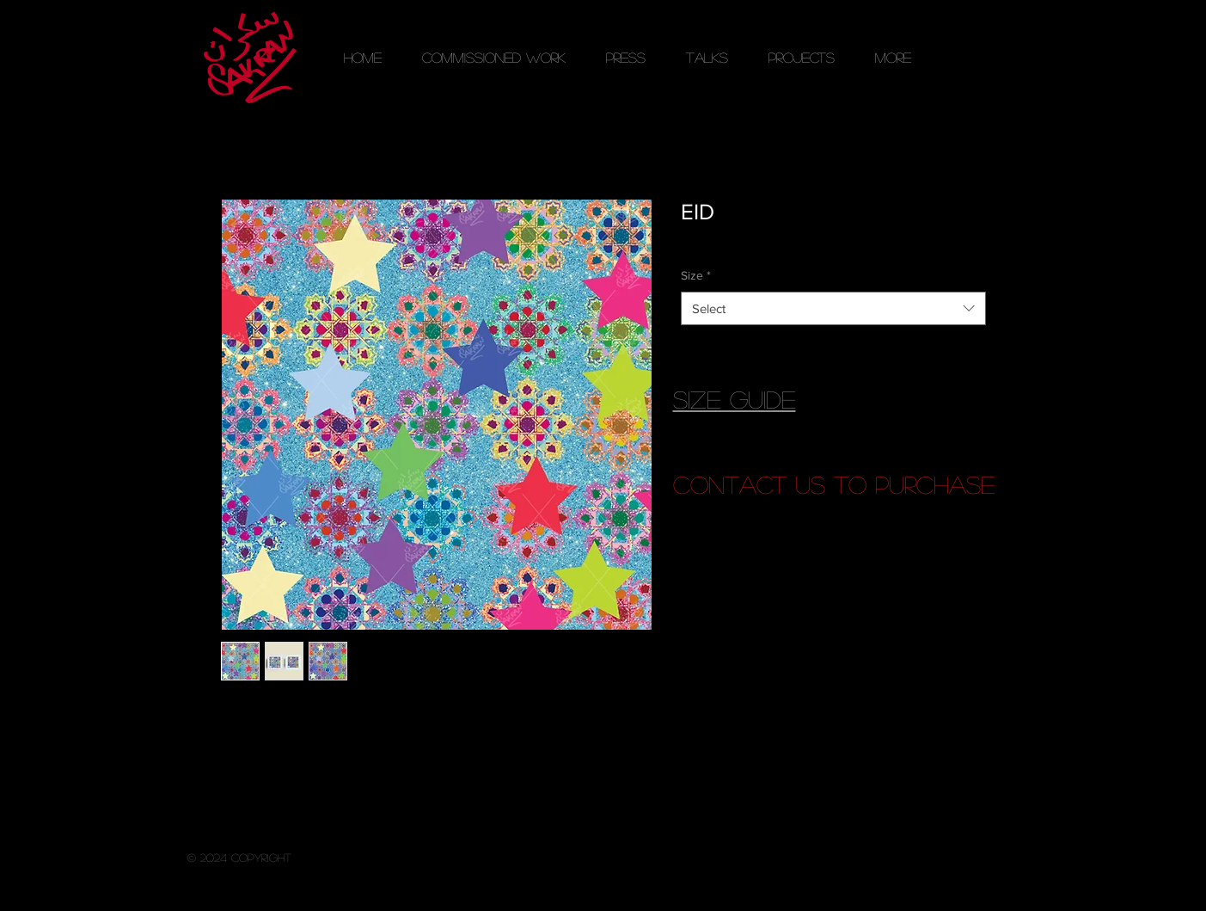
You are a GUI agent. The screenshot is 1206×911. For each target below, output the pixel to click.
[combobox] (833, 308)
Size (696, 275)
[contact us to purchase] (834, 485)
